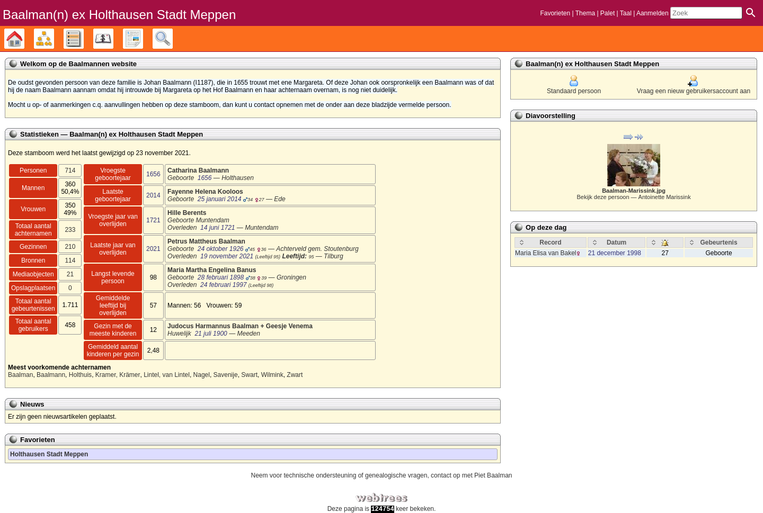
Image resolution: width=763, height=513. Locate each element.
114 (70, 260)
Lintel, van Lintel (167, 375)
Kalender (113, 38)
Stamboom (24, 38)
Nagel (201, 375)
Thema (585, 13)
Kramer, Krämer (117, 375)
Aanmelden (652, 13)
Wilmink (272, 375)
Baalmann (51, 375)
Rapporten (143, 38)
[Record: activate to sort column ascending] (550, 242)
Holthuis (80, 375)
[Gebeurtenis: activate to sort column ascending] (719, 242)
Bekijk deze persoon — (633, 197)
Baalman (20, 375)
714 (70, 170)
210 (70, 246)
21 (70, 274)
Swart (249, 375)
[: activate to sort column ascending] (665, 242)
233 (70, 229)
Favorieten (555, 13)
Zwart (295, 375)
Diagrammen (54, 38)
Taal (626, 13)
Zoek (172, 38)
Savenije (226, 375)
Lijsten (83, 38)
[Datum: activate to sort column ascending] (617, 242)
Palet (607, 13)
